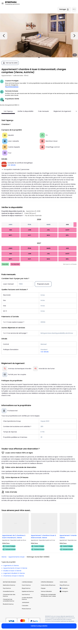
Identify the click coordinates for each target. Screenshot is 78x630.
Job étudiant (25, 602)
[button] (18, 105)
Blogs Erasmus (26, 588)
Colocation (25, 605)
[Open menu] (2, 3)
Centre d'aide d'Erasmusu (48, 585)
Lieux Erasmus (26, 594)
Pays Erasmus (7, 588)
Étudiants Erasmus (8, 604)
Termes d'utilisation (46, 591)
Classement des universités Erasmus (8, 600)
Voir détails (12, 165)
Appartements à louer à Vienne (15, 568)
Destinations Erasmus (9, 585)
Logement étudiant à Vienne (14, 573)
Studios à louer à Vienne (12, 571)
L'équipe (43, 588)
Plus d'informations (11, 87)
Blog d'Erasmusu (64, 585)
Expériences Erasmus (28, 591)
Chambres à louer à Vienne (13, 576)
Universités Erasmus (8, 591)
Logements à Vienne (11, 565)
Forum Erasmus (26, 585)
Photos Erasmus (26, 608)
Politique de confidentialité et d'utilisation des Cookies (48, 595)
